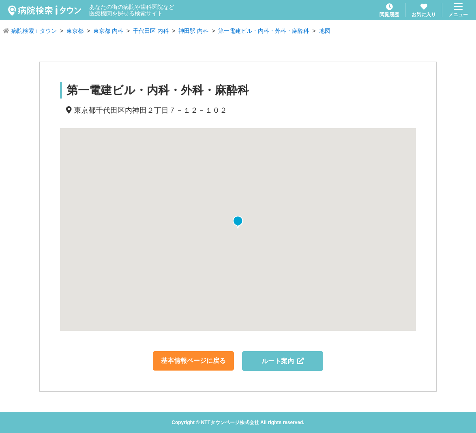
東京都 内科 (108, 31)
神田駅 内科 (193, 31)
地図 (324, 31)
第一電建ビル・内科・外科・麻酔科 (263, 31)
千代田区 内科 (151, 31)
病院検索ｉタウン (34, 31)
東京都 (75, 31)
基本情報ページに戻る (193, 360)
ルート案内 (283, 361)
